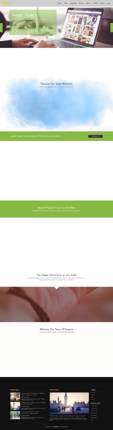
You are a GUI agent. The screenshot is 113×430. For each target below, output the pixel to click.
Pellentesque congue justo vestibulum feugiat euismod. (67, 416)
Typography (73, 3)
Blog (66, 3)
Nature (93, 399)
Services (81, 3)
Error (108, 3)
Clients (95, 3)
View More (18, 25)
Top (92, 420)
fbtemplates (94, 408)
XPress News (94, 410)
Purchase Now (95, 135)
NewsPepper (94, 417)
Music (92, 397)
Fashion (93, 392)
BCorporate (94, 413)
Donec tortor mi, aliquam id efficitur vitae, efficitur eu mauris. (32, 394)
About (88, 3)
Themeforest (94, 405)
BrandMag (94, 415)
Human (93, 394)
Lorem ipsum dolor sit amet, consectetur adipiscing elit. (30, 412)
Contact (102, 3)
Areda (56, 426)
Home (59, 3)
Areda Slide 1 (24, 10)
